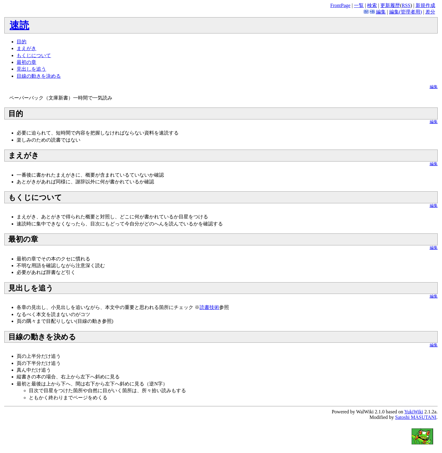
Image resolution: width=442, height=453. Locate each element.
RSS (406, 5)
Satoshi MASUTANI (415, 417)
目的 (21, 41)
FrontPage (340, 5)
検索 (372, 5)
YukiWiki (413, 411)
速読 (19, 25)
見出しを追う (31, 69)
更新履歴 (390, 5)
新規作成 (425, 5)
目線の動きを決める (39, 76)
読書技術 (209, 307)
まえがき (26, 48)
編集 (381, 11)
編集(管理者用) (405, 11)
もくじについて (34, 55)
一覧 (359, 5)
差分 (430, 11)
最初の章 (26, 62)
